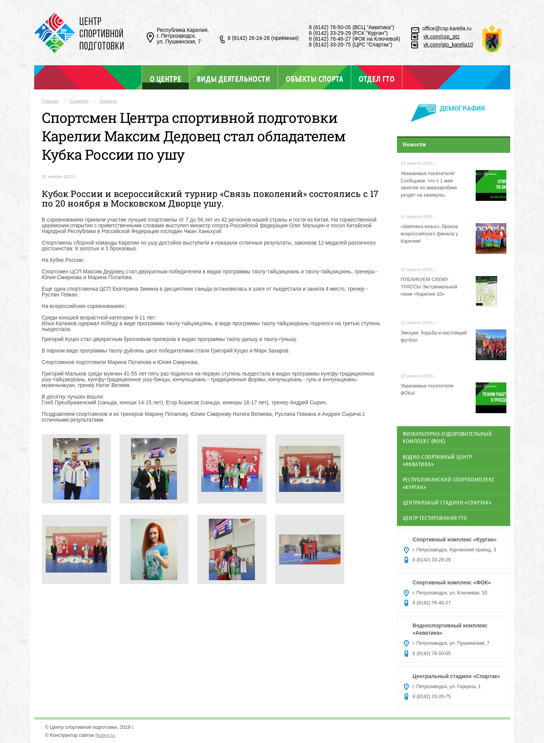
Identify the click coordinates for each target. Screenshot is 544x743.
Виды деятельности (233, 78)
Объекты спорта (314, 78)
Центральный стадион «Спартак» (447, 502)
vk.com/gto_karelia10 (448, 45)
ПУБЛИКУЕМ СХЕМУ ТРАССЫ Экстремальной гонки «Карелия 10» (429, 287)
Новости (108, 101)
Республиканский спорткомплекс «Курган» (449, 483)
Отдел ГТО (376, 78)
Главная (50, 101)
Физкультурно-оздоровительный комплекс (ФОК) (447, 437)
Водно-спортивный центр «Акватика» (437, 460)
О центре (165, 78)
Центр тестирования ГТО (435, 517)
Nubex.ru (105, 735)
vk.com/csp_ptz (441, 37)
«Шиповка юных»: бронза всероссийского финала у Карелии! (429, 234)
